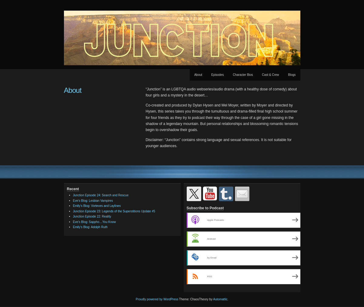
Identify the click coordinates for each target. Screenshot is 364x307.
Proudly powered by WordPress (157, 299)
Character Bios (243, 74)
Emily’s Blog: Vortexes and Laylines (97, 205)
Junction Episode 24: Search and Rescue (101, 195)
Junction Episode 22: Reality (92, 216)
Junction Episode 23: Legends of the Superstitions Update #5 (114, 211)
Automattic (220, 299)
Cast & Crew (270, 74)
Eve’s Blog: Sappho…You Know (94, 222)
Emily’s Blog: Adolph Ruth (90, 227)
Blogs (292, 74)
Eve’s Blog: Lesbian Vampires (93, 200)
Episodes (217, 74)
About (198, 74)
